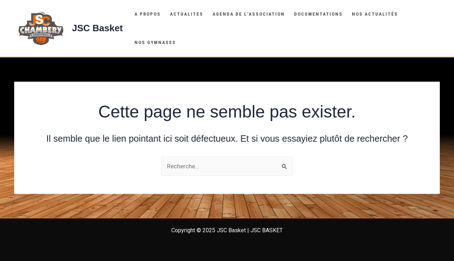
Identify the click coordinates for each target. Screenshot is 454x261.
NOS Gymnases (155, 42)
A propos (147, 14)
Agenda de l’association (248, 14)
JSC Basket (97, 28)
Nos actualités (375, 14)
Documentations (318, 14)
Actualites (186, 14)
